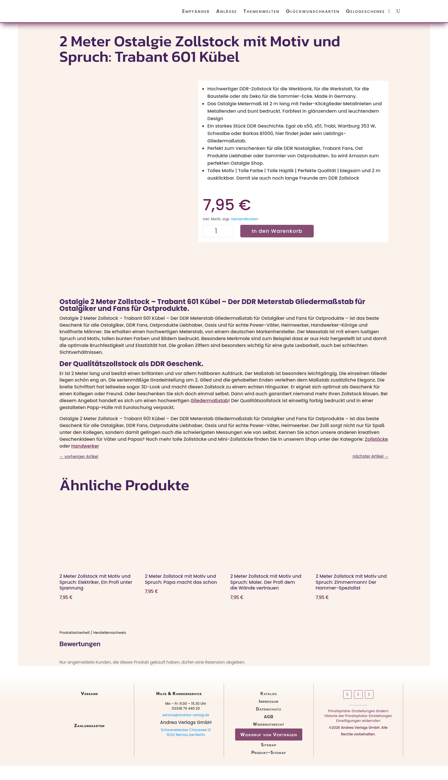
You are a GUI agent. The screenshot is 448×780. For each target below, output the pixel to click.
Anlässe (226, 11)
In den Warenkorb (277, 231)
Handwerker (85, 460)
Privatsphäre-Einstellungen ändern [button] (358, 726)
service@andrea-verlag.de (185, 729)
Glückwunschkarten (312, 11)
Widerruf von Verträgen (268, 748)
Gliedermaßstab (209, 414)
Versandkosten (244, 219)
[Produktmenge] (218, 231)
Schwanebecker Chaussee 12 (186, 744)
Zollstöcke (376, 453)
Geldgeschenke (365, 11)
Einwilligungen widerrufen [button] (358, 736)
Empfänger (196, 11)
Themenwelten (261, 11)
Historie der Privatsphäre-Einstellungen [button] (358, 731)
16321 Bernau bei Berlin (186, 749)
